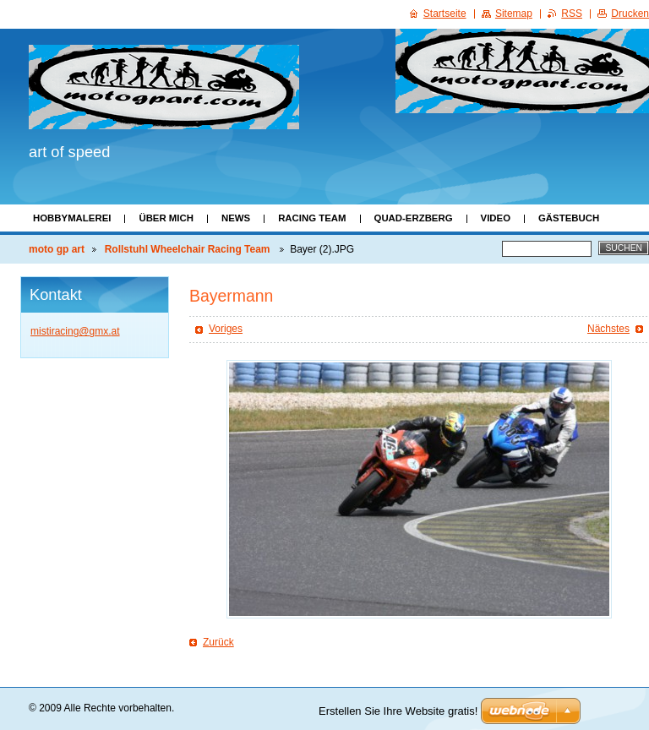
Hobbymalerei (72, 218)
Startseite (444, 13)
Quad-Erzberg (413, 218)
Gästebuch (568, 218)
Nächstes (608, 329)
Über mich (166, 218)
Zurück (218, 642)
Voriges (226, 329)
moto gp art (57, 249)
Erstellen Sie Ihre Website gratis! (398, 711)
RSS (571, 13)
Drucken (630, 13)
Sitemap (513, 13)
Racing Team (312, 218)
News (235, 218)
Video (495, 218)
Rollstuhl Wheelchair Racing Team (189, 249)
